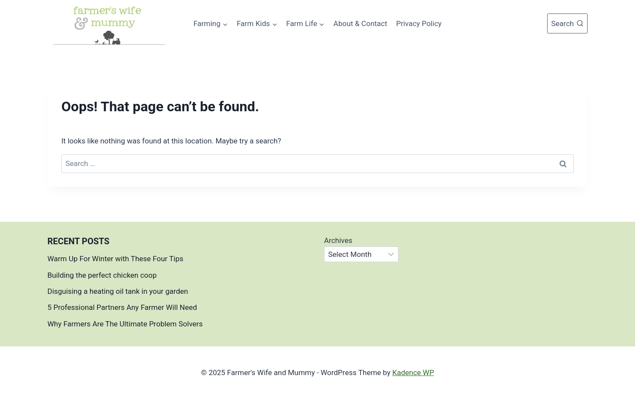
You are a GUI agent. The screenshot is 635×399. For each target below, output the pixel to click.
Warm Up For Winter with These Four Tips (115, 258)
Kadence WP (413, 372)
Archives (338, 240)
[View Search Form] (567, 23)
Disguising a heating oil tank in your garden (117, 291)
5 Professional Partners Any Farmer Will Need (122, 307)
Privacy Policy (419, 23)
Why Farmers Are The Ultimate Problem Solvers (125, 323)
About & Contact (361, 23)
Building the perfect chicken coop (102, 275)
